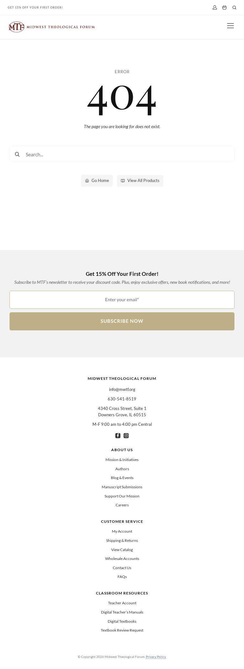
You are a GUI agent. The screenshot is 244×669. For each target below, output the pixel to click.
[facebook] (117, 435)
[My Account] (214, 7)
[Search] (17, 154)
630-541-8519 (122, 398)
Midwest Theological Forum (122, 378)
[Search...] (122, 154)
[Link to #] (234, 7)
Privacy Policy (156, 657)
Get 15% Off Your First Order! (35, 7)
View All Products (143, 180)
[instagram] (126, 435)
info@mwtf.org (122, 389)
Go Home (100, 180)
